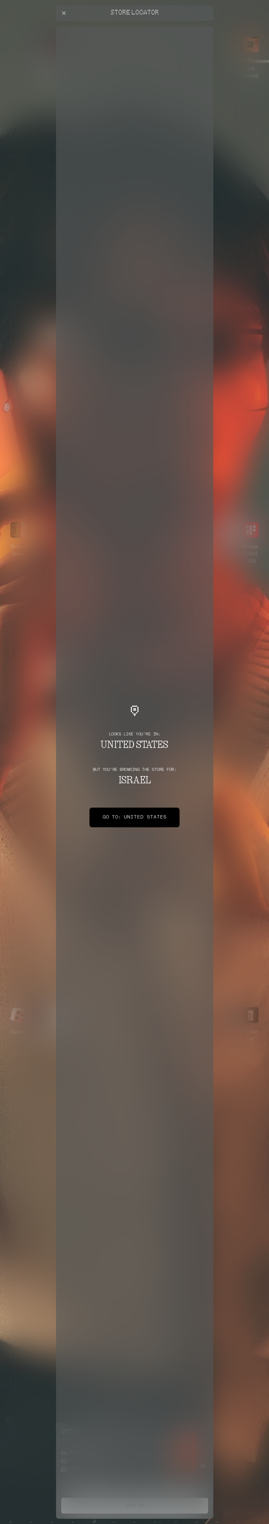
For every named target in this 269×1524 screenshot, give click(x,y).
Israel (134, 836)
